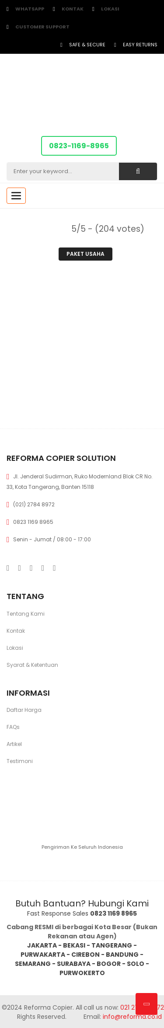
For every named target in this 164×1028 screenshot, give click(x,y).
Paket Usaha (85, 254)
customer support (42, 26)
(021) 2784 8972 (34, 504)
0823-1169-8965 (79, 146)
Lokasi (110, 8)
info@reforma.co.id (131, 1016)
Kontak (73, 8)
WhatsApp (29, 8)
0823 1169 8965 (33, 522)
